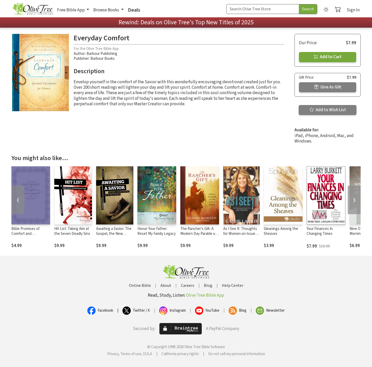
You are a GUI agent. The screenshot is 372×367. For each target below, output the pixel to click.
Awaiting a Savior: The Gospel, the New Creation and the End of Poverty (113, 236)
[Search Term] (262, 9)
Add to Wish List (327, 110)
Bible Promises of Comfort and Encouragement (25, 233)
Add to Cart (328, 57)
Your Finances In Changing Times (320, 231)
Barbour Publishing (102, 53)
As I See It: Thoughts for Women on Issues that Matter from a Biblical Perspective (240, 236)
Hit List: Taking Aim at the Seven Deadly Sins (72, 231)
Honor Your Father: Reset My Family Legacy (156, 231)
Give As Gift (327, 87)
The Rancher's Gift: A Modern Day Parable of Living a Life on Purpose (199, 233)
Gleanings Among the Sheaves (281, 231)
